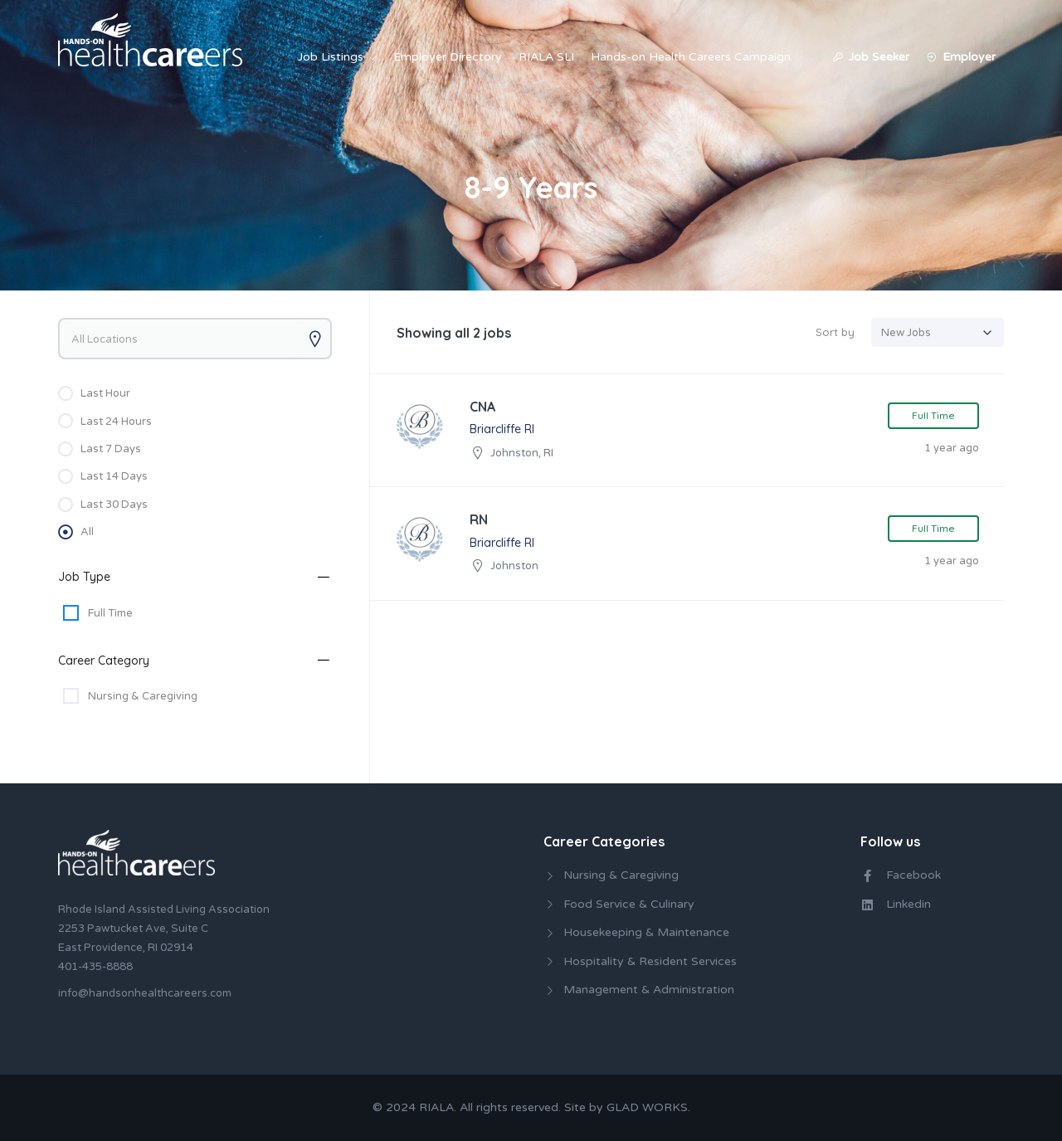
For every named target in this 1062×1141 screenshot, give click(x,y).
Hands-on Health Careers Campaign (691, 57)
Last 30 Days (114, 504)
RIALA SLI (546, 57)
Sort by (835, 332)
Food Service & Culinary (628, 904)
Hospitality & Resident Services (650, 961)
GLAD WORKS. (648, 1107)
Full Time (110, 613)
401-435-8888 (95, 966)
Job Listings (330, 57)
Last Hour (105, 393)
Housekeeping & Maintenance (646, 932)
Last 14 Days (114, 476)
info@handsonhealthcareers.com (144, 993)
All (87, 532)
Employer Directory (447, 57)
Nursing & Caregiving (142, 696)
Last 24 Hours (116, 421)
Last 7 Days (110, 449)
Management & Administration (648, 990)
